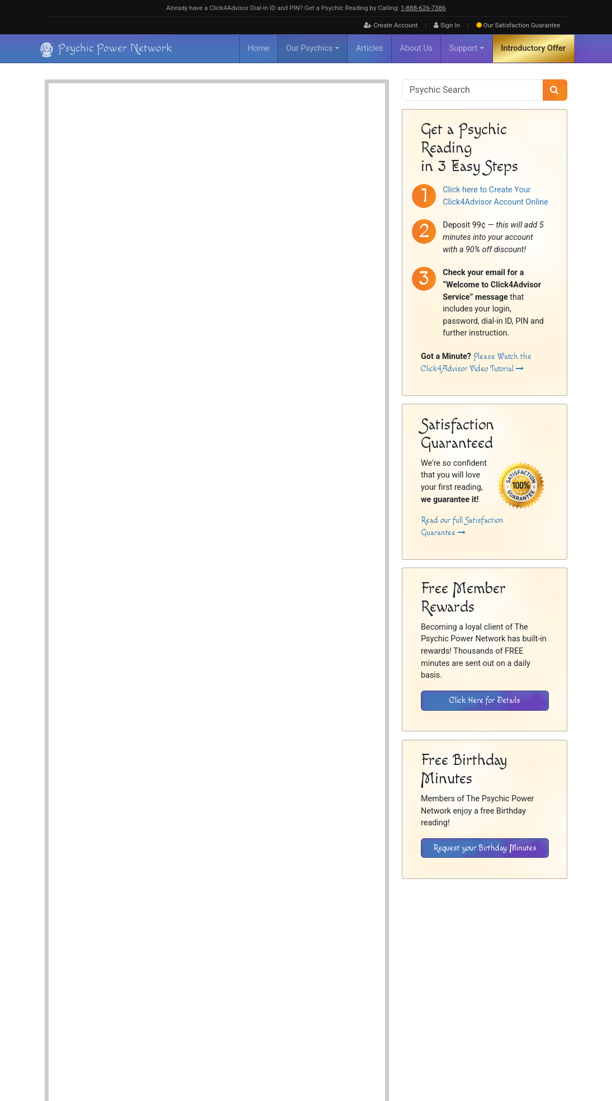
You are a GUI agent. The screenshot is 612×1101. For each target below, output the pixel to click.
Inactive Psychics (428, 988)
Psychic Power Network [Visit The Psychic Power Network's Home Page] (146, 1049)
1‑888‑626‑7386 (423, 8)
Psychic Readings (156, 528)
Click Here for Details (484, 700)
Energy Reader (231, 163)
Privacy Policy (518, 988)
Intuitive (273, 163)
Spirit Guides (312, 163)
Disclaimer (476, 988)
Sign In (447, 25)
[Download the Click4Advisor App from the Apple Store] (528, 917)
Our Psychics (309, 48)
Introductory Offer (533, 48)
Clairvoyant (309, 150)
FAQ (391, 988)
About (369, 988)
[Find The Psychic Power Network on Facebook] (529, 1057)
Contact (556, 988)
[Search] (555, 90)
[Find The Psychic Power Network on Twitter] (553, 1057)
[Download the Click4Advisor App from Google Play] (451, 917)
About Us (416, 48)
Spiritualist (226, 175)
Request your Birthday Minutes (485, 848)
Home (258, 48)
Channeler (225, 150)
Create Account (391, 25)
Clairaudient (266, 150)
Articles (369, 48)
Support (463, 48)
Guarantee (518, 25)
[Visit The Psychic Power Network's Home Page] (106, 1012)
